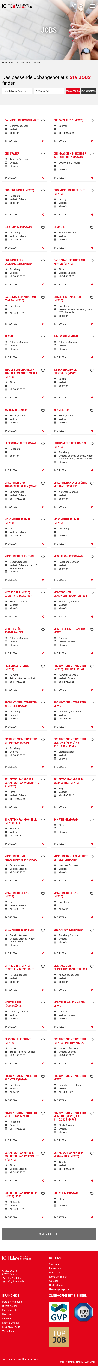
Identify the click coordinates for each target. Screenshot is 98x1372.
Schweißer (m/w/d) (66, 819)
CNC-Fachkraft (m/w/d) (19, 190)
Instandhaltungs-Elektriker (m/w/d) (66, 371)
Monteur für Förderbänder (14, 630)
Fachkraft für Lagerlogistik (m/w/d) (19, 262)
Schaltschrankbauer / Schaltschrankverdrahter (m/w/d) (22, 783)
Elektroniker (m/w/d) (18, 227)
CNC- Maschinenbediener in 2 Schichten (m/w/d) (70, 155)
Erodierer (60, 227)
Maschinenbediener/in (19, 556)
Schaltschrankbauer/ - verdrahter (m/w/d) (69, 781)
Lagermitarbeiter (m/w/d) (21, 443)
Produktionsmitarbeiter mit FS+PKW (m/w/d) (21, 740)
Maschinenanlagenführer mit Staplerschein (71, 484)
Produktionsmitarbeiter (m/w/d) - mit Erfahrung (70, 667)
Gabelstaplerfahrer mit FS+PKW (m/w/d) (69, 262)
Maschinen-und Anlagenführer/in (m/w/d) (21, 484)
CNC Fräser (12, 153)
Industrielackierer (66, 336)
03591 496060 (14, 1278)
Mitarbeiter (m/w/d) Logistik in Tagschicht (19, 594)
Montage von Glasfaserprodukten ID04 (70, 594)
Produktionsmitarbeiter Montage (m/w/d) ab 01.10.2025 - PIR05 (70, 742)
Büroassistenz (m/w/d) (68, 120)
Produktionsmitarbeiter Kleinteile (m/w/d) (21, 704)
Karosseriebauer (16, 410)
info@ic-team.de (15, 1281)
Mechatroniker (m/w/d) (69, 556)
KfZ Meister (61, 410)
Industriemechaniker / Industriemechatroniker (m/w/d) (21, 373)
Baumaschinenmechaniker (22, 120)
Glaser (9, 336)
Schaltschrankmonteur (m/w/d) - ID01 (21, 821)
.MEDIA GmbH (86, 1362)
